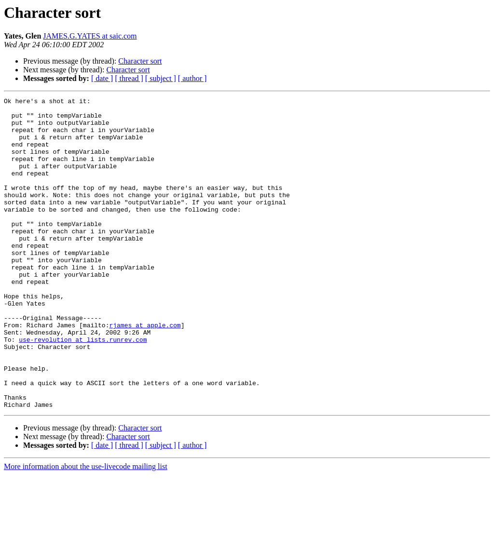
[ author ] (192, 78)
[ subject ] (160, 78)
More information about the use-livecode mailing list (85, 528)
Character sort (140, 61)
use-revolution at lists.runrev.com (83, 388)
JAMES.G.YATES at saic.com (90, 36)
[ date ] (102, 78)
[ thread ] (129, 78)
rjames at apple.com (144, 371)
